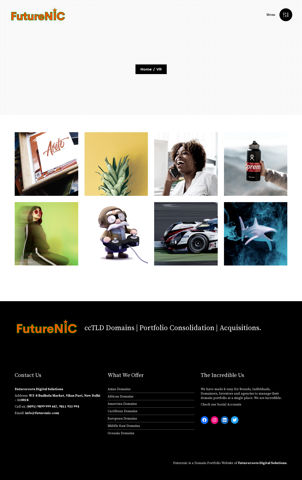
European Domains (122, 418)
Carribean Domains (122, 411)
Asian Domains (119, 389)
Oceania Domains (121, 433)
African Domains (120, 396)
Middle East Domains (124, 426)
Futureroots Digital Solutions (262, 463)
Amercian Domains (122, 404)
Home (146, 69)
